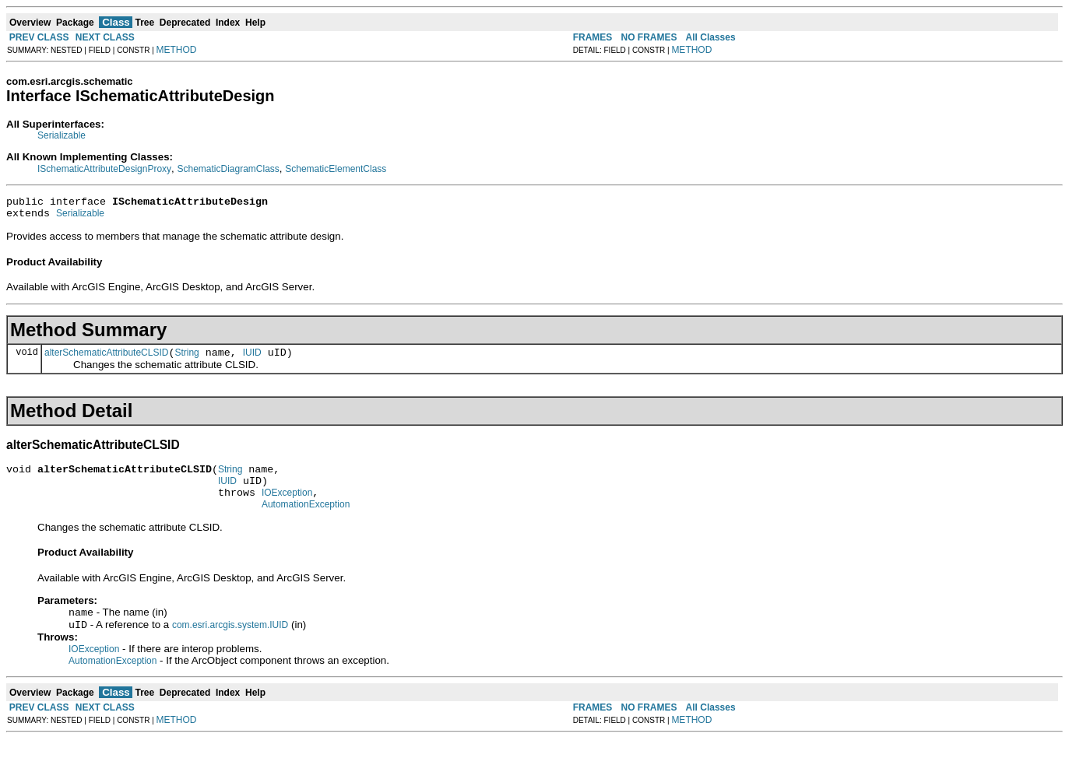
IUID (252, 359)
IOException (287, 506)
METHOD (176, 49)
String (186, 359)
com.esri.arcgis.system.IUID (230, 644)
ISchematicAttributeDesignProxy (104, 168)
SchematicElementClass (335, 168)
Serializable (61, 135)
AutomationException (306, 520)
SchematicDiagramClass (228, 168)
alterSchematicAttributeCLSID (106, 359)
